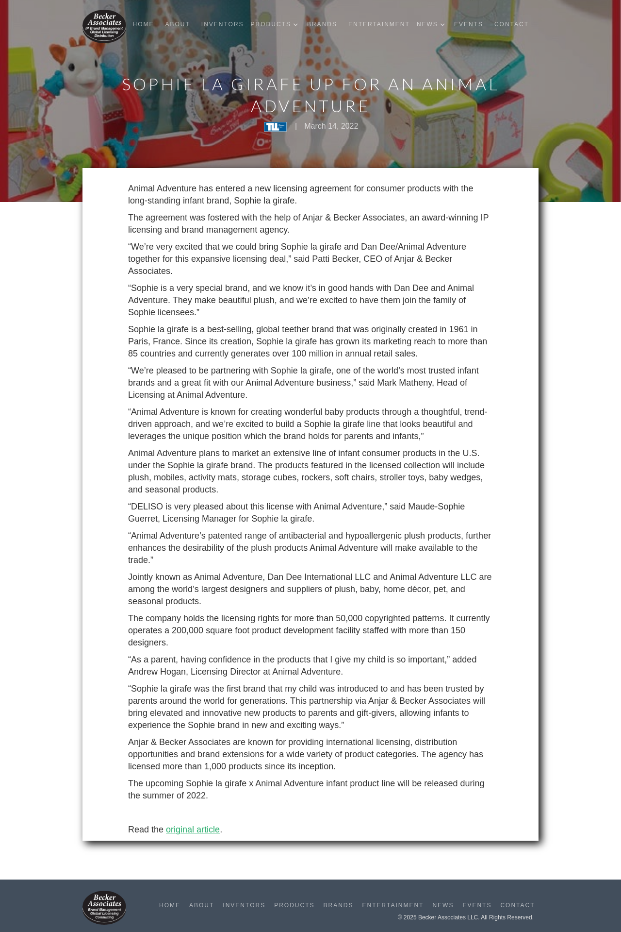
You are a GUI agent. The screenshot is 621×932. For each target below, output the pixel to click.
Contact (511, 24)
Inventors (222, 24)
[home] (104, 26)
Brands (322, 24)
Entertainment (379, 24)
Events (468, 24)
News (443, 905)
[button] (277, 24)
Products (294, 905)
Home (143, 24)
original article (193, 829)
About (177, 24)
